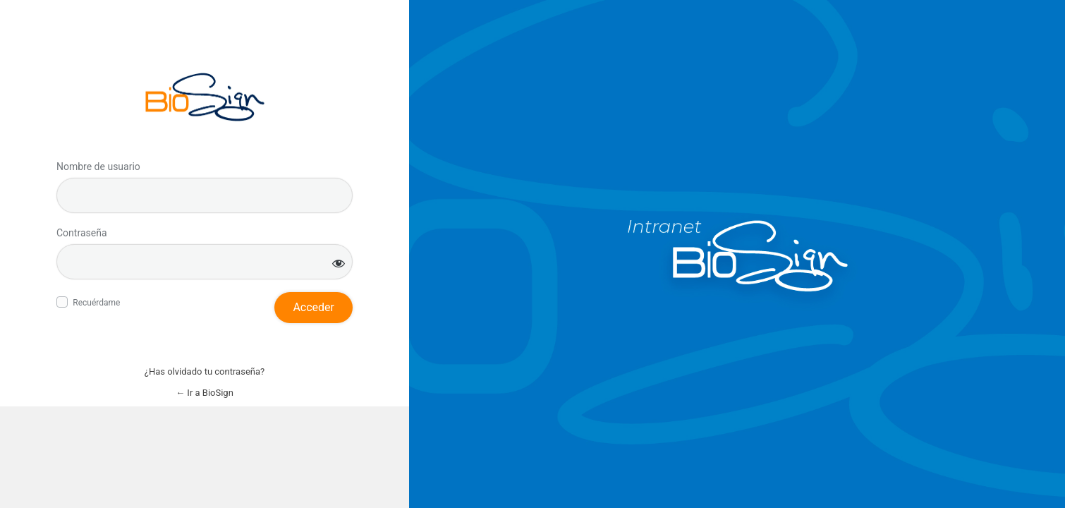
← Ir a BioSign (204, 392)
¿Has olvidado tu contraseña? (204, 371)
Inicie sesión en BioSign (205, 97)
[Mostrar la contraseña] (338, 262)
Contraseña (81, 232)
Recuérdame (96, 303)
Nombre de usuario (98, 166)
